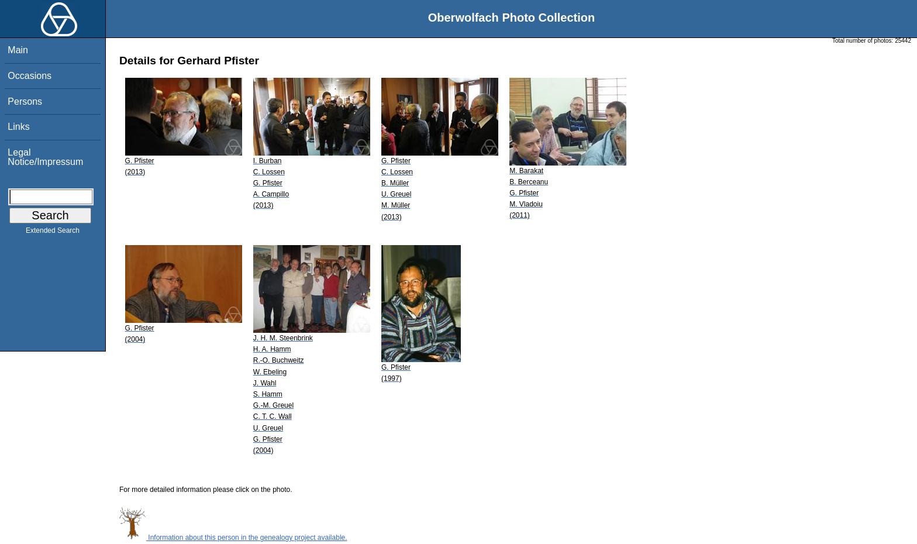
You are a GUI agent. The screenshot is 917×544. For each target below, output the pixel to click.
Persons (25, 101)
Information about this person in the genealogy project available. (233, 537)
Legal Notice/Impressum (45, 157)
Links (18, 127)
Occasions (29, 76)
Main (18, 50)
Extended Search (53, 232)
